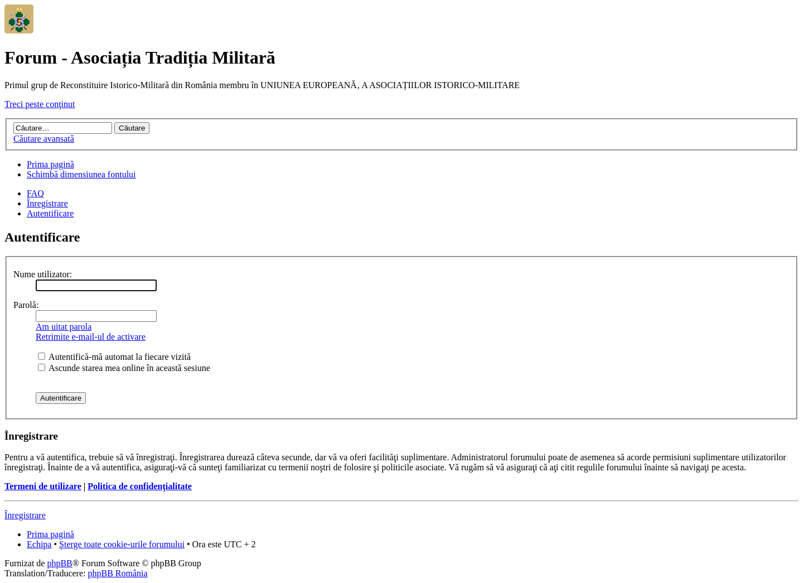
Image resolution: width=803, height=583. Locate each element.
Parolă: (25, 305)
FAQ (35, 193)
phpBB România (117, 573)
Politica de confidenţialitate (140, 486)
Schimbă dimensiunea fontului (81, 174)
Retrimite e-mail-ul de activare (91, 336)
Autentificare (50, 213)
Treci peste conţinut (39, 104)
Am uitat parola (63, 326)
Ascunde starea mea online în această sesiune (124, 368)
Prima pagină (50, 164)
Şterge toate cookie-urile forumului (122, 544)
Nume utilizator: (42, 274)
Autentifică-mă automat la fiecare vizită (114, 357)
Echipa (39, 544)
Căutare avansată (43, 138)
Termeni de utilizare (42, 486)
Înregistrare (47, 203)
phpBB (59, 563)
